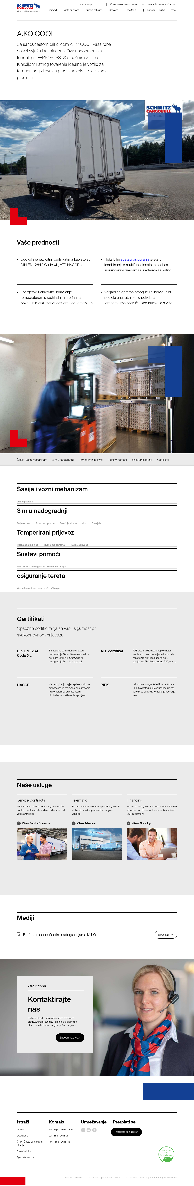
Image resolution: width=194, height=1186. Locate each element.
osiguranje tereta (142, 460)
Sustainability (24, 1152)
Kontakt (161, 4)
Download (163, 935)
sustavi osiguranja (135, 259)
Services (113, 10)
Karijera (151, 10)
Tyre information (25, 1158)
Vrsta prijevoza (71, 10)
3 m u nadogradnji (63, 460)
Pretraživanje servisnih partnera (125, 4)
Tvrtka (162, 10)
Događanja (130, 10)
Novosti (21, 1130)
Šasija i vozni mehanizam (32, 460)
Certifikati (163, 460)
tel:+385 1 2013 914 (59, 1136)
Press (172, 10)
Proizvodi (52, 10)
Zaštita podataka (73, 1178)
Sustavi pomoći (118, 460)
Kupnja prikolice (94, 10)
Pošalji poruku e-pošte (61, 1130)
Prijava (172, 4)
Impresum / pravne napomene (104, 1178)
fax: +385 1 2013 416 (59, 1142)
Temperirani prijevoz (91, 460)
